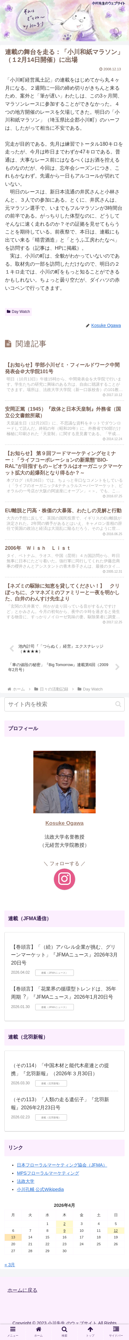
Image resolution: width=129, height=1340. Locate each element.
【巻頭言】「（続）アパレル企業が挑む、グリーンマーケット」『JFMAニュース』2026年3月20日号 (64, 955)
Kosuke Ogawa (64, 823)
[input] (64, 704)
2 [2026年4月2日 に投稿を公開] (64, 1224)
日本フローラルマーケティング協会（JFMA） (62, 1164)
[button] (118, 704)
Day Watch (18, 311)
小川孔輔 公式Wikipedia (40, 1189)
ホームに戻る (22, 1289)
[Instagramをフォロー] (64, 879)
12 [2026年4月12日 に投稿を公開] (116, 1230)
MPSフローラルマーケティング (48, 1173)
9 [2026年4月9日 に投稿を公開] (64, 1230)
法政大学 (25, 1181)
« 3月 (9, 1264)
